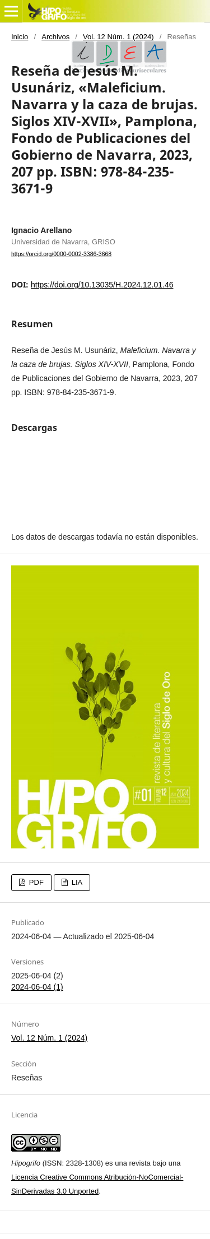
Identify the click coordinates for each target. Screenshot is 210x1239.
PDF (35, 882)
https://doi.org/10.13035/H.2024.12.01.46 (102, 284)
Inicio (19, 37)
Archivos (55, 37)
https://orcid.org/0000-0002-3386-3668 (61, 253)
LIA (75, 882)
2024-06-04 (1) (37, 986)
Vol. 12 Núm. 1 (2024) (118, 37)
